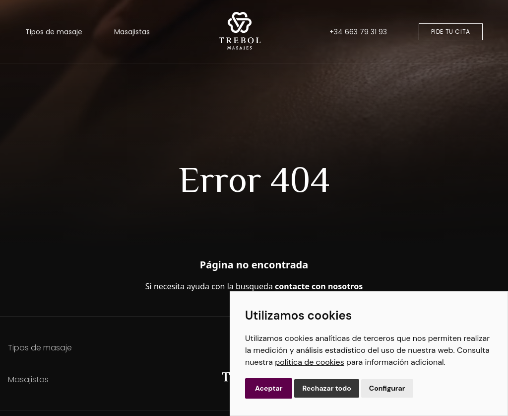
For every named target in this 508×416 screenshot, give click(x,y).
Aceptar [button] (268, 388)
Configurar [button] (387, 388)
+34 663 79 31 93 (358, 32)
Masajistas (132, 32)
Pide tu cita (450, 31)
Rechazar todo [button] (326, 388)
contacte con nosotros (319, 286)
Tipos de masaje (53, 32)
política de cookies (309, 362)
